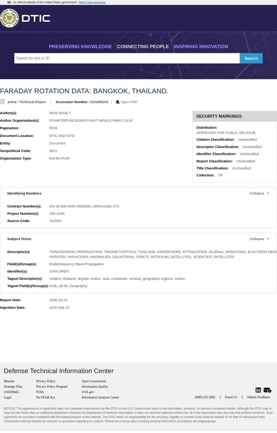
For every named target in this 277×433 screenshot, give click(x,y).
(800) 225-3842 (205, 397)
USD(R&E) (11, 392)
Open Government (94, 381)
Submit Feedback (258, 397)
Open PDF (127, 102)
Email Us (231, 397)
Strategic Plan (13, 386)
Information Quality (95, 386)
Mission (9, 381)
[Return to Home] (27, 17)
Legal (7, 397)
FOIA (40, 392)
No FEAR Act (45, 397)
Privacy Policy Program (52, 386)
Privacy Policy (45, 381)
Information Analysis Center (100, 397)
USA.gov (88, 392)
